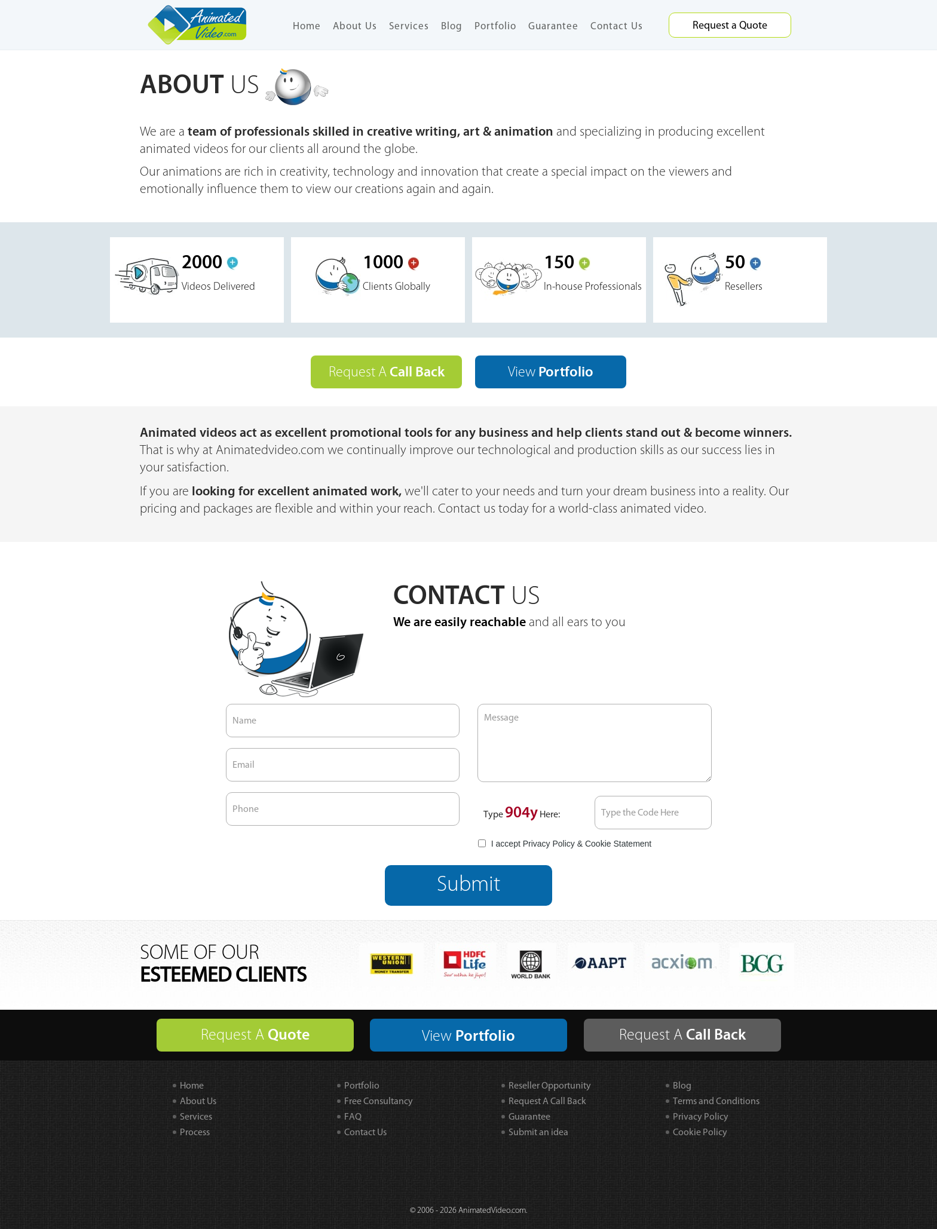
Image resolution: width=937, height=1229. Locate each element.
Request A (387, 372)
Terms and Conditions (716, 1101)
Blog (452, 26)
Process (195, 1132)
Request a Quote (730, 25)
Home (307, 26)
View (550, 372)
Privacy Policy (549, 843)
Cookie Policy (700, 1132)
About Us (355, 26)
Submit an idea (538, 1132)
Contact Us (616, 26)
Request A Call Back (547, 1101)
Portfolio (495, 26)
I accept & (564, 843)
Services (409, 26)
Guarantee (553, 26)
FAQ (353, 1116)
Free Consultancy (378, 1101)
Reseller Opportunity (550, 1085)
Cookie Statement (618, 843)
